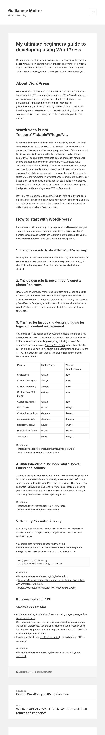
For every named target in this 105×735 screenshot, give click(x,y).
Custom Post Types (55, 345)
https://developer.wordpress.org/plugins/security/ (42, 576)
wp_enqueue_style (25, 618)
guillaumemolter (44, 672)
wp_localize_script (49, 637)
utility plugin (47, 349)
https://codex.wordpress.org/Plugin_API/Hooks (42, 506)
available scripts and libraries (31, 633)
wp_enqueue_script (76, 614)
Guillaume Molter (25, 10)
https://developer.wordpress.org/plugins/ (38, 509)
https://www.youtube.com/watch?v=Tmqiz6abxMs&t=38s (47, 587)
